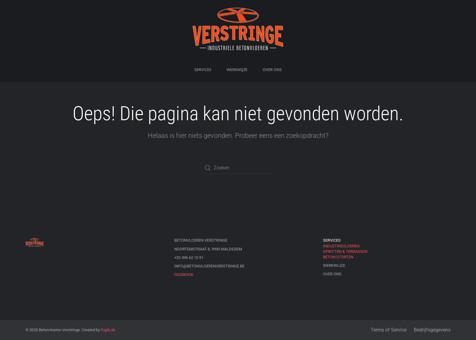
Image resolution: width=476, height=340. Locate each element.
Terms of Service (388, 330)
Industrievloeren (341, 246)
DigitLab (108, 330)
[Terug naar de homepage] (238, 29)
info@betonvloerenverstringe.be (209, 266)
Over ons (272, 69)
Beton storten (338, 257)
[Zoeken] (238, 168)
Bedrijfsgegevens (432, 330)
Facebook (183, 274)
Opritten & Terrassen (345, 251)
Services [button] (202, 69)
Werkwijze (236, 69)
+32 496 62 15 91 (188, 257)
